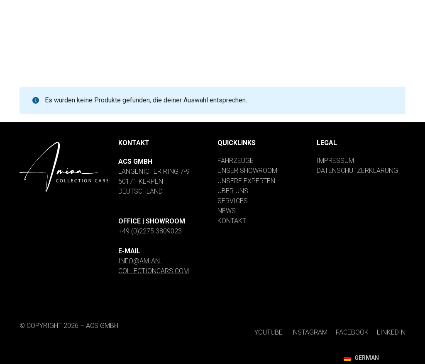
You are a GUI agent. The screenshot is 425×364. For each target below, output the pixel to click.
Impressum (335, 161)
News (226, 211)
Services (232, 201)
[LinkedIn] (387, 7)
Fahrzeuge (235, 161)
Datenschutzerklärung (357, 171)
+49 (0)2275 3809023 (150, 231)
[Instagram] (291, 7)
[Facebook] (342, 7)
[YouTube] (242, 7)
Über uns (232, 191)
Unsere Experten (246, 181)
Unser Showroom (247, 171)
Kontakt (231, 221)
